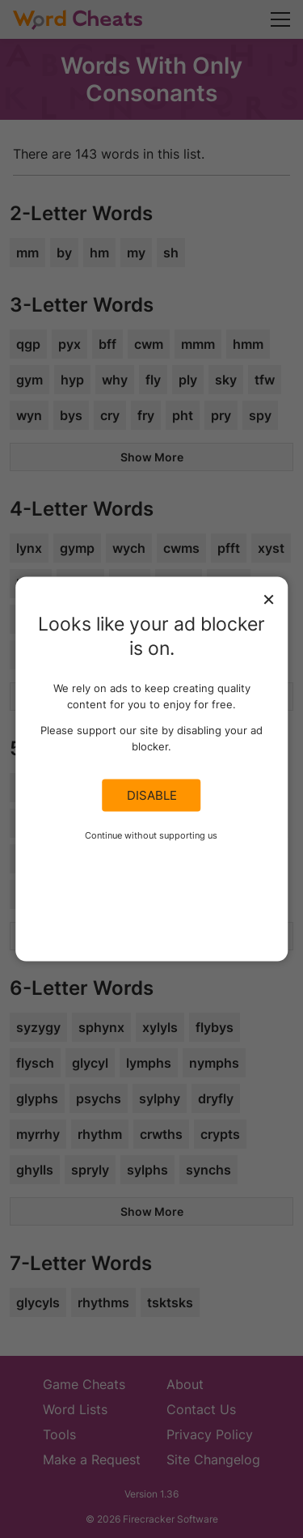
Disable (152, 795)
